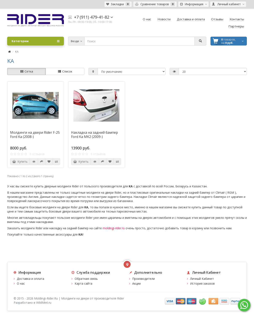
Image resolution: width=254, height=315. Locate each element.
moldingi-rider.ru (114, 228)
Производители (143, 279)
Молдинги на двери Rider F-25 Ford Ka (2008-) (35, 134)
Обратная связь (86, 279)
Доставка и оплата (30, 279)
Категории (36, 41)
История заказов (202, 283)
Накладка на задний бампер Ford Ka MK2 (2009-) (94, 134)
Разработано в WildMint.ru (32, 303)
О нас (21, 283)
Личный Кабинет (202, 279)
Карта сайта (83, 283)
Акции (136, 283)
